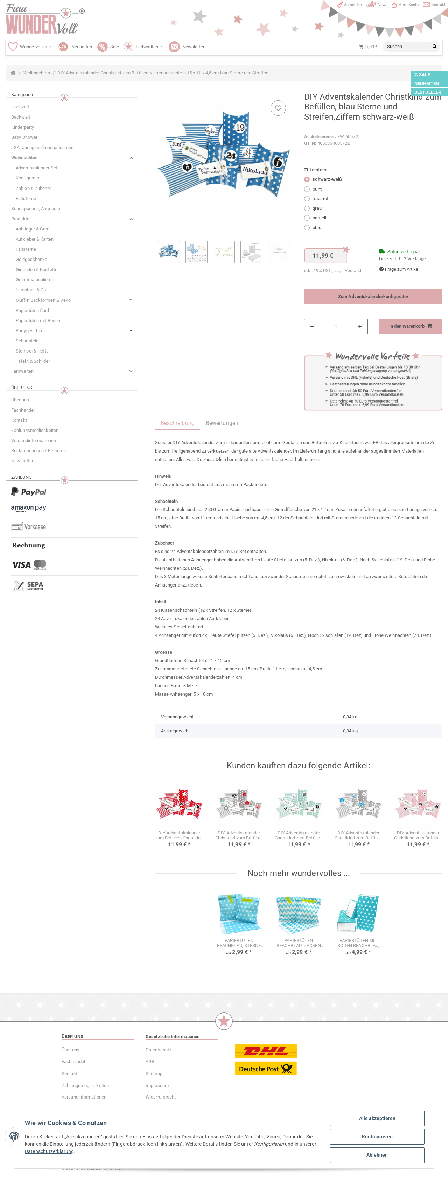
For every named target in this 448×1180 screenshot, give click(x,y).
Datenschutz (158, 1049)
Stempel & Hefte (32, 351)
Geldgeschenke (31, 259)
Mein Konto (408, 4)
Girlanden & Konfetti (36, 269)
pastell (319, 217)
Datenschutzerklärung (67, 1151)
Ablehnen (376, 1155)
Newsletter (22, 460)
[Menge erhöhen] (360, 326)
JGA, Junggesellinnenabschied (42, 147)
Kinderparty (22, 127)
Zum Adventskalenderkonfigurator (373, 296)
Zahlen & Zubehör (33, 188)
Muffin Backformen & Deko (43, 300)
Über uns (20, 400)
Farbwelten (22, 371)
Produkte (20, 218)
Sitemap (154, 1073)
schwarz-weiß (327, 179)
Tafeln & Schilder (33, 361)
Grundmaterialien (33, 279)
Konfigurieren (376, 1137)
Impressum (157, 1085)
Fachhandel (23, 410)
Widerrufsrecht (161, 1097)
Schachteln (27, 340)
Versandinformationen (33, 440)
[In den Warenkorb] (410, 326)
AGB (150, 1061)
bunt (317, 189)
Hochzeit (20, 106)
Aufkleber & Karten (35, 239)
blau (317, 227)
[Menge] (335, 326)
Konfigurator (28, 177)
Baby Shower (24, 137)
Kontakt (439, 4)
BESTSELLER (427, 92)
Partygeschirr (29, 330)
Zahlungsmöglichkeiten (34, 430)
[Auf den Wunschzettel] (278, 108)
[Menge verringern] (312, 326)
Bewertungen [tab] (222, 423)
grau (317, 208)
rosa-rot (320, 198)
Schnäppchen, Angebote (35, 208)
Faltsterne (26, 198)
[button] (72, 157)
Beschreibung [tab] (178, 423)
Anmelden (353, 4)
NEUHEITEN (426, 83)
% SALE (422, 74)
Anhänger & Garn (33, 229)
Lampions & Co (31, 289)
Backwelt (20, 117)
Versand (353, 270)
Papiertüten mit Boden (38, 320)
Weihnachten (24, 157)
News (382, 4)
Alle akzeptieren (376, 1119)
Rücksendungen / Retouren (38, 450)
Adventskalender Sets (38, 167)
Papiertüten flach (33, 310)
